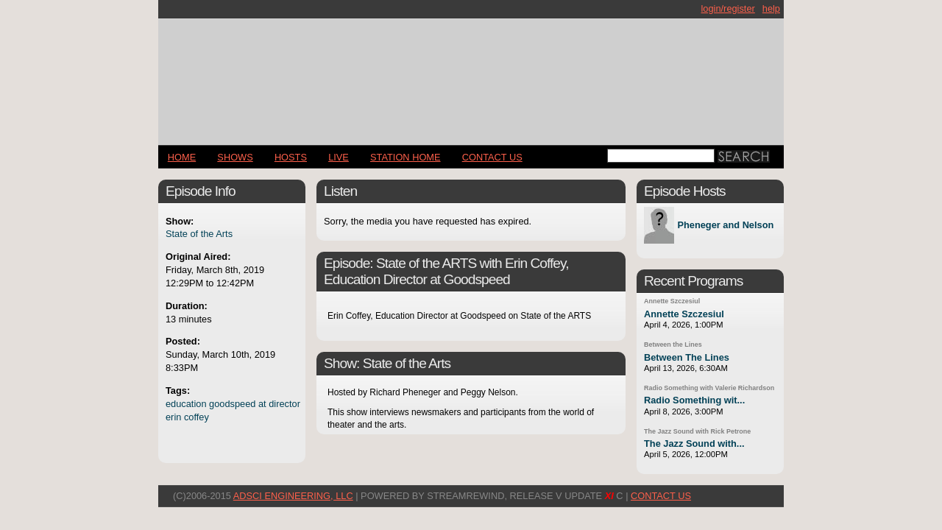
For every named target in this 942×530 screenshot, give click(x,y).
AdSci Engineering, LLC (293, 495)
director (284, 403)
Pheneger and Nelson (725, 225)
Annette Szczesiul (672, 301)
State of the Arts (199, 233)
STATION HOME (405, 157)
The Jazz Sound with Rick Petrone (697, 431)
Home (182, 157)
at (262, 403)
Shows (234, 157)
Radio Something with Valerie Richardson (709, 388)
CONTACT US (492, 157)
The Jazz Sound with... (694, 443)
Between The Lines (686, 357)
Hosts (291, 157)
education (186, 403)
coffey (196, 417)
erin (173, 417)
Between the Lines (673, 344)
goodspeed (232, 403)
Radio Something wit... (694, 400)
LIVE (338, 157)
